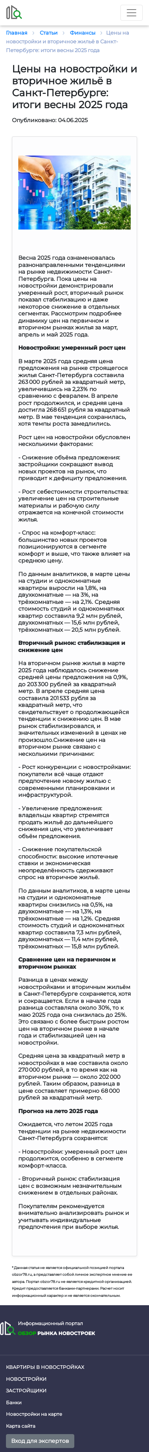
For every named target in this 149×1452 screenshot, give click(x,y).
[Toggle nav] (131, 13)
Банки (13, 1402)
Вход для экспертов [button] (40, 1440)
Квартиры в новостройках (45, 1367)
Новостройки (26, 1379)
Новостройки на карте (34, 1414)
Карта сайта (20, 1426)
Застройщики (26, 1391)
